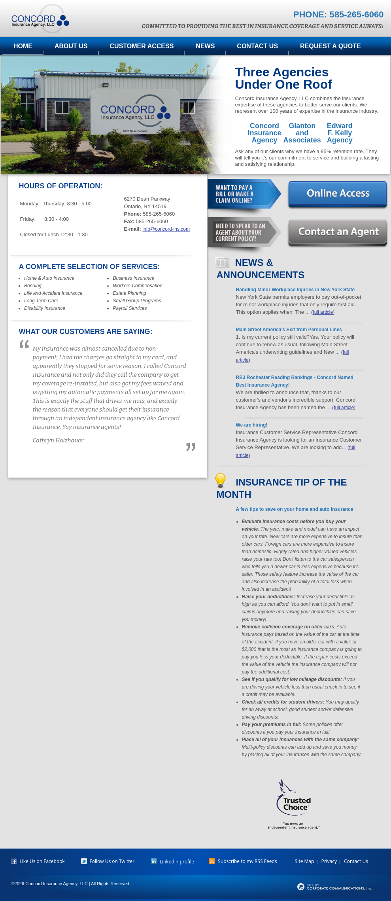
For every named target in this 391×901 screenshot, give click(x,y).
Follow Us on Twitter (108, 861)
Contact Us (257, 46)
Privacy (329, 861)
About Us (71, 46)
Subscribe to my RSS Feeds (243, 861)
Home (22, 46)
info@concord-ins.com (166, 229)
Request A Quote (330, 46)
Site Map (304, 861)
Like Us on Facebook (38, 861)
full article (323, 312)
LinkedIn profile (172, 861)
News (205, 46)
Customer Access (142, 46)
